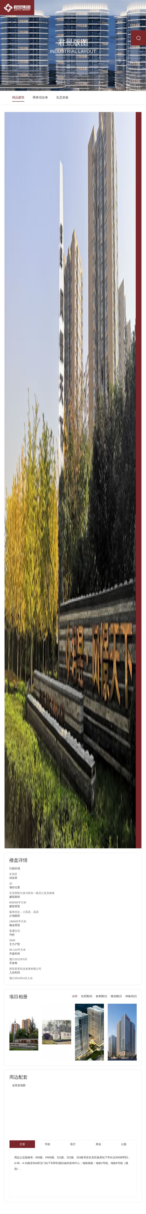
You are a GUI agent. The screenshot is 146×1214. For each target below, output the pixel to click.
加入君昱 (86, 37)
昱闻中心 (73, 22)
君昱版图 (102, 22)
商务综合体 (40, 97)
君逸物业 (131, 22)
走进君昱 (44, 22)
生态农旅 (62, 97)
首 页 (15, 22)
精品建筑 (18, 97)
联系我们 (115, 37)
